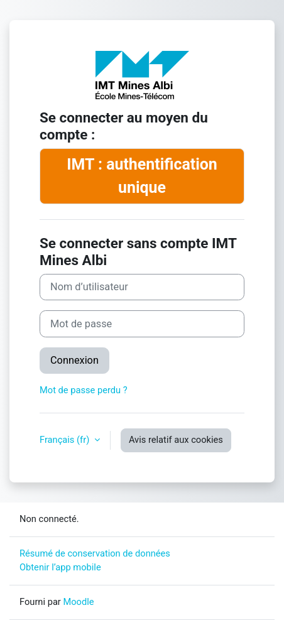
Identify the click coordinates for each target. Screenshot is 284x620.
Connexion (74, 360)
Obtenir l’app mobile (60, 567)
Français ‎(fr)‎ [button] (66, 439)
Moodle (78, 601)
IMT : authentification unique (142, 176)
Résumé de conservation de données (94, 553)
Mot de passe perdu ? (84, 390)
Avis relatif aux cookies (176, 439)
